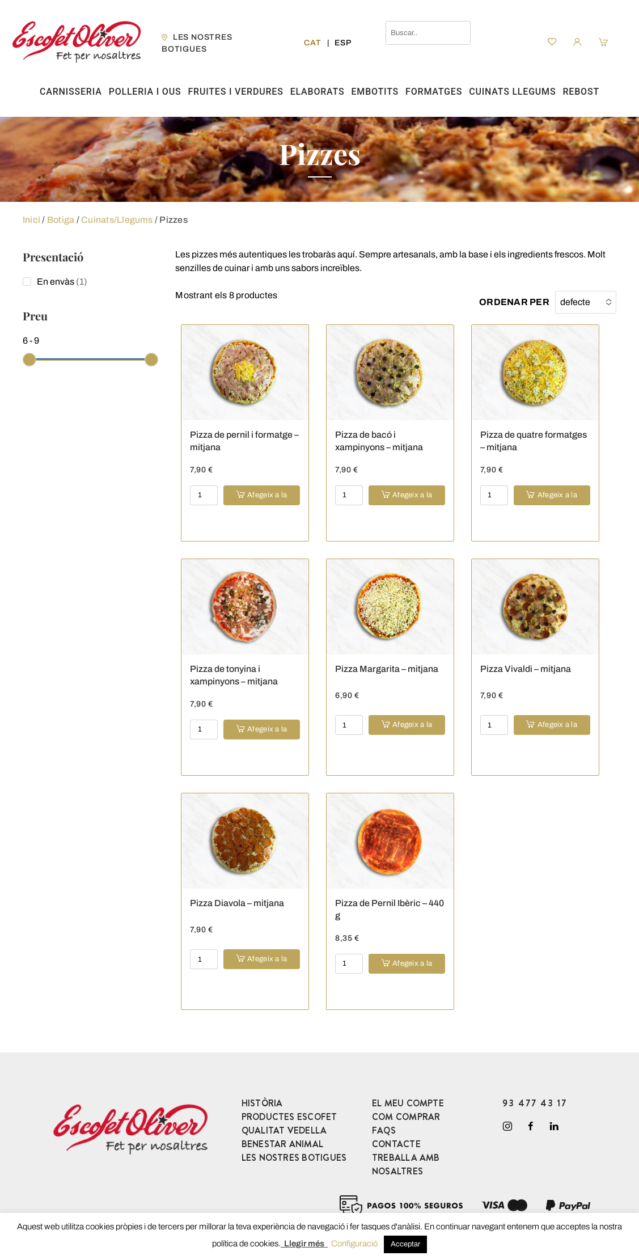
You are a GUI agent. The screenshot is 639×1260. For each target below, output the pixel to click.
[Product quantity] (204, 495)
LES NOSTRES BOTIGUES (294, 1157)
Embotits (375, 91)
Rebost (580, 91)
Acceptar (405, 1244)
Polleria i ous (145, 91)
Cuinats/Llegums (117, 220)
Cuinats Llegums (512, 91)
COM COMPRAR (406, 1116)
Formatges (433, 91)
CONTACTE (396, 1144)
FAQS (384, 1130)
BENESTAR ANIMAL (283, 1144)
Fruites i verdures (235, 91)
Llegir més (304, 1243)
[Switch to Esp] (343, 43)
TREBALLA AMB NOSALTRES (406, 1164)
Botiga (60, 220)
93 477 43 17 (534, 1103)
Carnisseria (71, 91)
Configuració (354, 1243)
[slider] (29, 359)
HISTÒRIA (262, 1103)
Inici (31, 220)
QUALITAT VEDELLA (284, 1130)
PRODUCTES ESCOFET (289, 1116)
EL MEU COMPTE (408, 1103)
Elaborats (317, 91)
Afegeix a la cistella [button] (267, 498)
